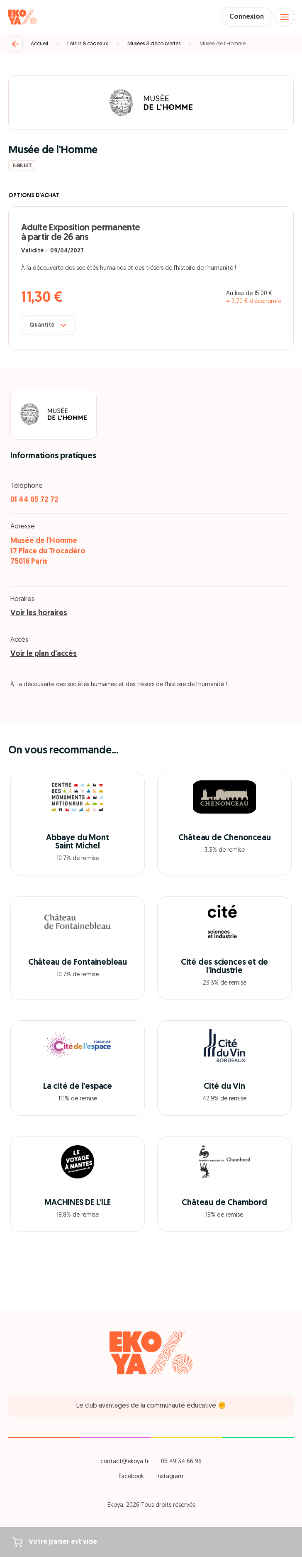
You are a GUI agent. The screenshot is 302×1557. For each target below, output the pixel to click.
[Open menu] (284, 17)
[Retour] (15, 44)
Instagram (169, 1477)
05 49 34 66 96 (181, 1462)
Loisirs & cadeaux (87, 43)
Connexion (246, 17)
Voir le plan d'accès (43, 654)
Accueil (39, 43)
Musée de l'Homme (223, 43)
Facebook (131, 1477)
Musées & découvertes (153, 43)
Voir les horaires (38, 613)
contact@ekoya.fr (124, 1462)
